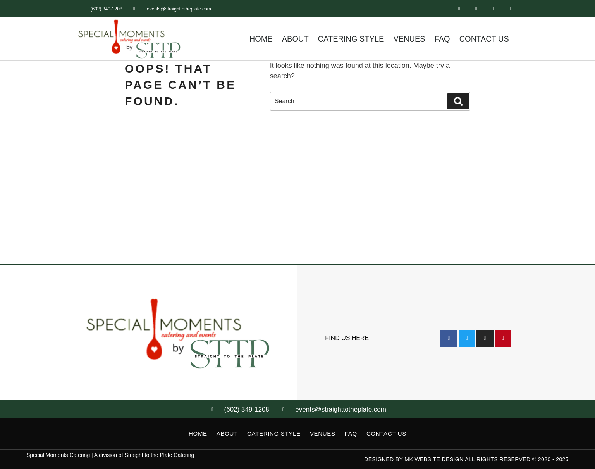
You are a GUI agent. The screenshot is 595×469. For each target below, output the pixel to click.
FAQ (442, 39)
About (295, 39)
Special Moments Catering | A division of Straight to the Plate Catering (110, 455)
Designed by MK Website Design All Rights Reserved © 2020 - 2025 (466, 459)
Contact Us (484, 39)
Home (261, 39)
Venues (409, 39)
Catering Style (351, 39)
